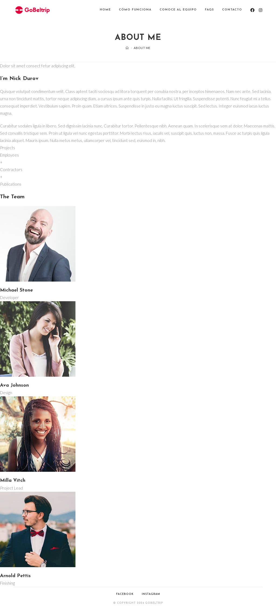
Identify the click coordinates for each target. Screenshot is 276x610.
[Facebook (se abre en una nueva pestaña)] (252, 10)
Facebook (125, 594)
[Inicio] (127, 48)
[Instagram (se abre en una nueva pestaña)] (260, 10)
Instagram (151, 594)
